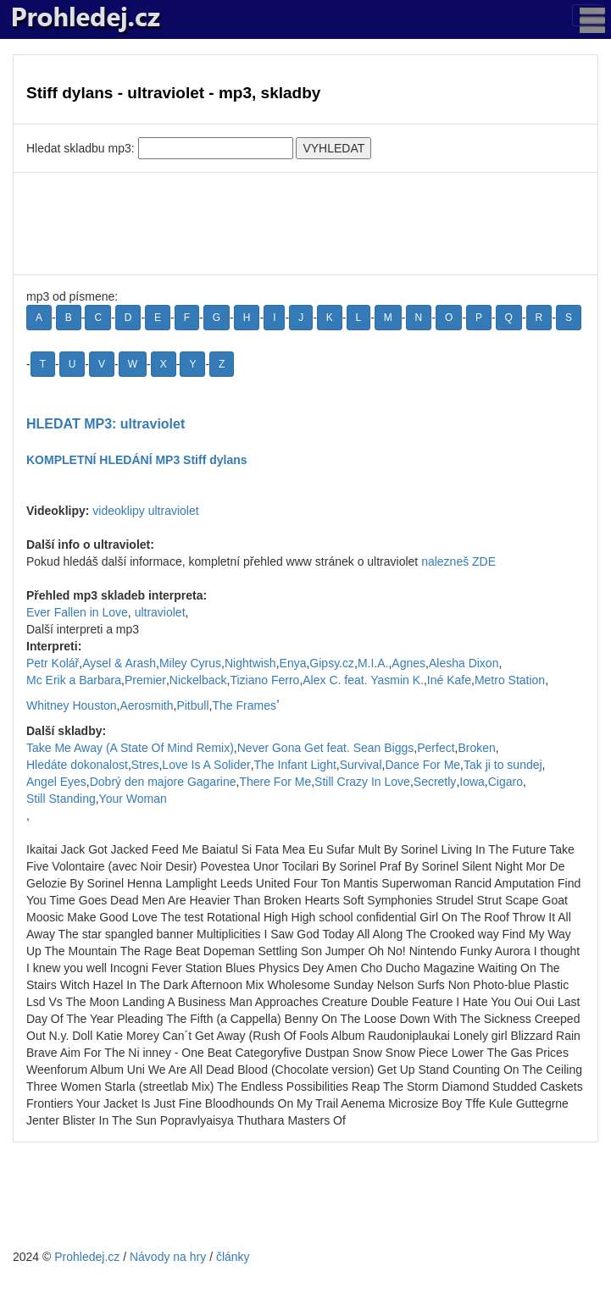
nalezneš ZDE (458, 561)
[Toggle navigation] (587, 15)
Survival (361, 764)
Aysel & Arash (119, 663)
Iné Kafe (449, 680)
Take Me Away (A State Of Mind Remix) (130, 748)
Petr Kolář (52, 663)
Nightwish (250, 663)
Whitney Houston (71, 705)
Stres (145, 764)
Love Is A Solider (206, 764)
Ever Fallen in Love (77, 612)
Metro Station (510, 680)
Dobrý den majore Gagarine (163, 781)
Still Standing (61, 798)
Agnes (408, 663)
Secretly (435, 781)
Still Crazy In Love (362, 781)
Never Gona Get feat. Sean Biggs (325, 748)
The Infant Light (295, 764)
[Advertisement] (305, 223)
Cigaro (505, 781)
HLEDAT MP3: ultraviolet (105, 424)
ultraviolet (160, 612)
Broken (476, 748)
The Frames (243, 705)
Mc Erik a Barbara (73, 680)
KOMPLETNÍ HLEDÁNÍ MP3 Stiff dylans (136, 460)
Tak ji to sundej (503, 764)
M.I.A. (373, 663)
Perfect (435, 748)
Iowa (472, 781)
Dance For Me (422, 764)
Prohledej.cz (86, 1256)
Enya (293, 663)
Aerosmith (147, 705)
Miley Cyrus (190, 663)
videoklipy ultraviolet (145, 510)
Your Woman (133, 798)
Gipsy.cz (331, 663)
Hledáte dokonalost (77, 764)
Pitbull (192, 705)
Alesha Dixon (464, 663)
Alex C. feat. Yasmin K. (363, 680)
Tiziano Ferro (264, 680)
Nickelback (198, 680)
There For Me (275, 781)
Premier (145, 680)
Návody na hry (168, 1256)
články (233, 1256)
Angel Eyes (56, 781)
